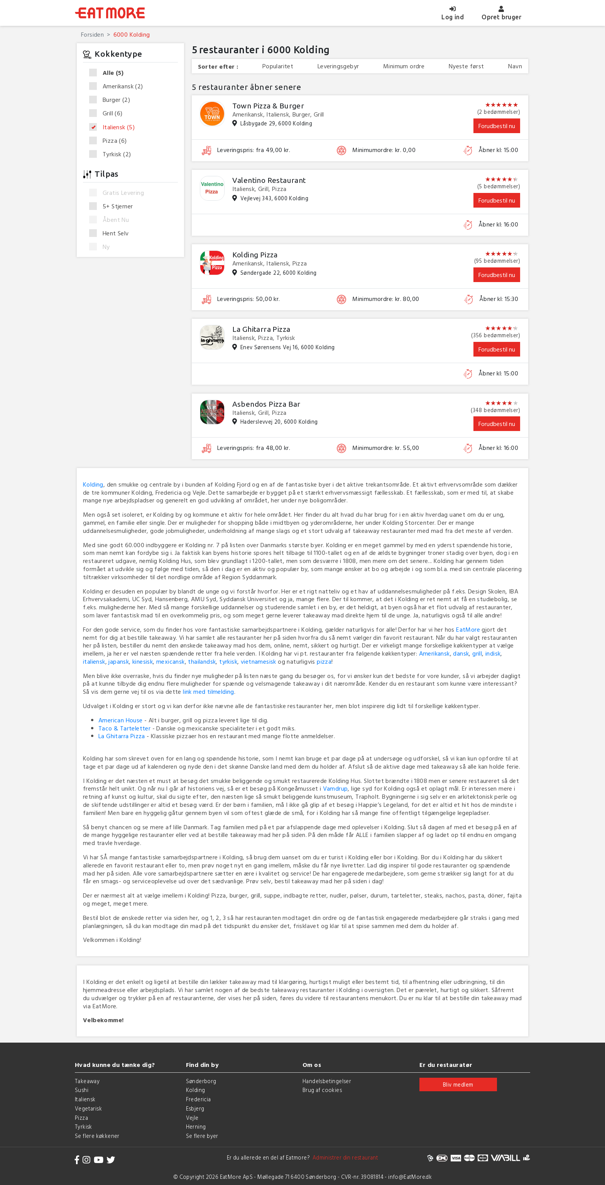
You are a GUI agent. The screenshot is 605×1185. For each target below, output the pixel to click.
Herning (196, 1126)
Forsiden (92, 34)
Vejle (192, 1118)
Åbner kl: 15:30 (498, 299)
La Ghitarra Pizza (121, 735)
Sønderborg (201, 1081)
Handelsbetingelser (326, 1081)
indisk (492, 653)
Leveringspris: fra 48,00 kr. (253, 448)
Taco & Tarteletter (124, 728)
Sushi (81, 1090)
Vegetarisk (88, 1108)
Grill (108, 113)
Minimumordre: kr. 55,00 (385, 448)
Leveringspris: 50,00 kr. (248, 299)
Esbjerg (195, 1108)
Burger (112, 100)
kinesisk (142, 661)
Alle (108, 73)
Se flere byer (202, 1136)
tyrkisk (228, 661)
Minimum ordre (403, 66)
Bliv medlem (458, 1084)
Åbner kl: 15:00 (498, 150)
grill (477, 653)
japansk (118, 661)
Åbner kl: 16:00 (498, 224)
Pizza (110, 141)
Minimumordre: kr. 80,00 (385, 299)
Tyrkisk (112, 154)
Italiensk (114, 127)
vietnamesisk (258, 661)
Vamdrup (335, 788)
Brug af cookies (322, 1090)
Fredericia (198, 1099)
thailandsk (202, 661)
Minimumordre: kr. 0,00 (384, 150)
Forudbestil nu (496, 125)
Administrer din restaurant (344, 1157)
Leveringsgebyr (338, 66)
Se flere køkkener (97, 1136)
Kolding (93, 484)
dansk (461, 653)
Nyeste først (466, 66)
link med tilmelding (208, 691)
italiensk (94, 661)
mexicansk (170, 661)
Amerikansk (118, 86)
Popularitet (277, 66)
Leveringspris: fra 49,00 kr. (253, 150)
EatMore (468, 629)
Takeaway (87, 1081)
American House (120, 720)
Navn (515, 66)
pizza (324, 661)
